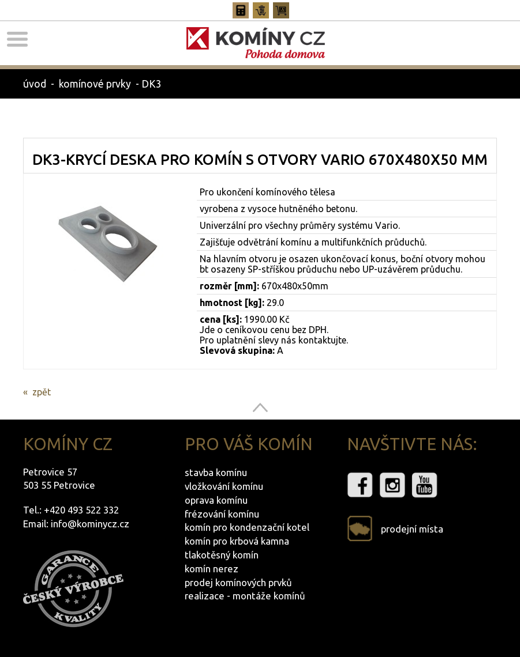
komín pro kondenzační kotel (247, 527)
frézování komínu (222, 513)
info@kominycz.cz (90, 523)
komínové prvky (95, 83)
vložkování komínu (224, 486)
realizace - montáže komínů (245, 595)
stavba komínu (216, 472)
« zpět (37, 392)
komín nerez (211, 568)
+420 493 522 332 (81, 509)
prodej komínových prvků (238, 582)
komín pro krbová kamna (237, 540)
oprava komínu (216, 499)
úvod (34, 83)
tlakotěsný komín (222, 554)
